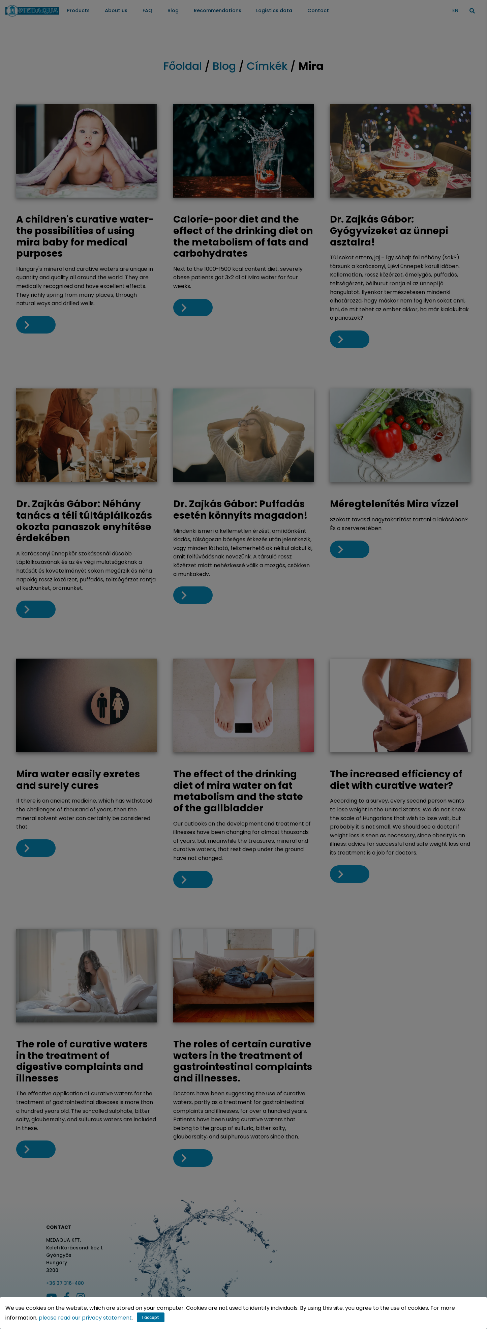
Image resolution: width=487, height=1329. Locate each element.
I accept (150, 1317)
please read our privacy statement (85, 1318)
